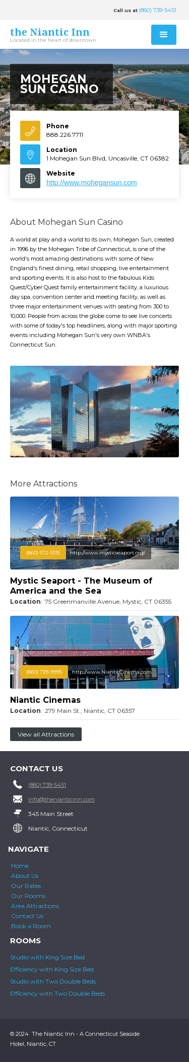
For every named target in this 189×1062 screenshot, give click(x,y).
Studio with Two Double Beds (53, 981)
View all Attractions (46, 734)
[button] (163, 35)
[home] (61, 36)
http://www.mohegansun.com (91, 183)
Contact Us (27, 916)
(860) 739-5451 (157, 10)
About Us (24, 875)
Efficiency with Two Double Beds (57, 993)
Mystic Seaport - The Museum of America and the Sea (81, 586)
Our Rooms (28, 896)
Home (20, 865)
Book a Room (31, 926)
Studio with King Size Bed (47, 957)
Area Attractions (35, 906)
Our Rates (26, 885)
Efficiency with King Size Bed (52, 969)
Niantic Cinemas (45, 700)
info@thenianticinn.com (61, 799)
